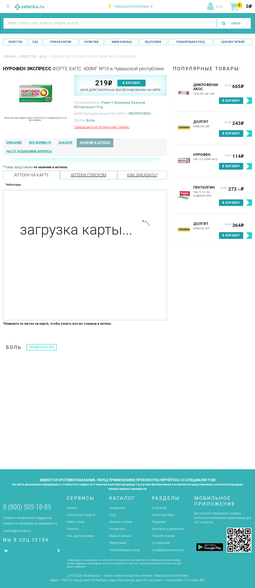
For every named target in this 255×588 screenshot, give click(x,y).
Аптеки (71, 508)
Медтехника (153, 42)
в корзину (131, 83)
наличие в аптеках (95, 143)
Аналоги (73, 529)
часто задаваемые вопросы (29, 151)
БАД (35, 42)
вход (219, 6)
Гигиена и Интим (60, 42)
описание (14, 143)
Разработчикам (163, 536)
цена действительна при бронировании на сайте (120, 89)
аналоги (65, 143)
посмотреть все (41, 347)
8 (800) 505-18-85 (27, 507)
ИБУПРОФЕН (140, 113)
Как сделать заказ (80, 536)
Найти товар (76, 522)
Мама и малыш (122, 42)
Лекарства (15, 42)
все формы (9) (40, 143)
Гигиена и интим (120, 522)
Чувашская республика (131, 7)
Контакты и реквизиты (168, 529)
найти (235, 23)
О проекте (159, 508)
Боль (43, 56)
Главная (9, 56)
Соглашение (161, 543)
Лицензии (159, 522)
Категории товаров (81, 515)
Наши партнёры (163, 515)
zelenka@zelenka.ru (17, 531)
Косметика (91, 42)
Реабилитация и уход (190, 42)
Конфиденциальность (168, 550)
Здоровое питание (233, 42)
